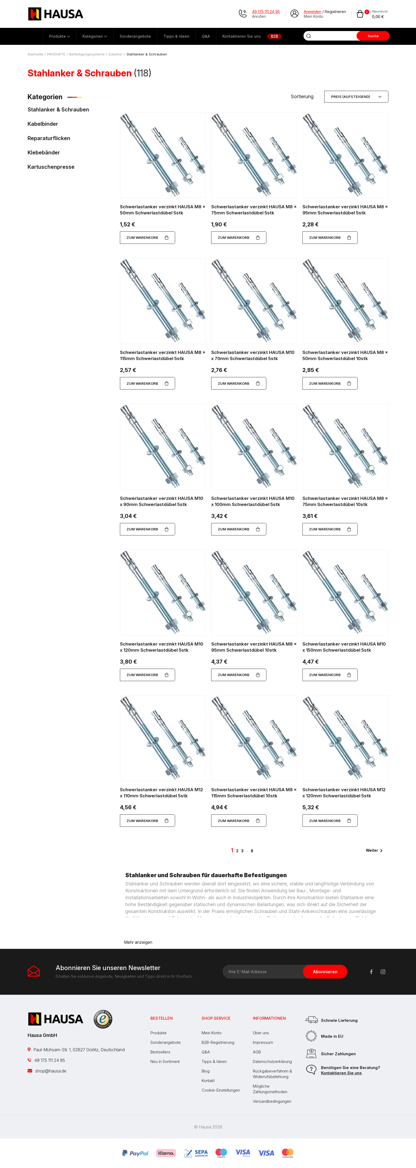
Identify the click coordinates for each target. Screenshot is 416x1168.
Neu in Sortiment (165, 1061)
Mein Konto (212, 1032)
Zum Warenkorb (147, 237)
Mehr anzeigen (138, 942)
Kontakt (208, 1080)
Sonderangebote (165, 1042)
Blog (206, 1071)
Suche (373, 36)
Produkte (158, 1032)
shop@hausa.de (47, 1071)
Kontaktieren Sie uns (341, 1072)
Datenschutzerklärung (272, 1061)
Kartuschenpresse (51, 167)
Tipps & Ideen (214, 1061)
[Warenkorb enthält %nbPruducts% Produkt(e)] (372, 14)
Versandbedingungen (272, 1101)
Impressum (263, 1042)
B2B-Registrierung (218, 1042)
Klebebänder (44, 153)
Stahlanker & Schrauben (58, 110)
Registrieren (335, 11)
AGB (257, 1051)
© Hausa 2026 (208, 1127)
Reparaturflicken (49, 138)
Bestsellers (160, 1051)
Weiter (375, 850)
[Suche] (333, 36)
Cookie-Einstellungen (221, 1090)
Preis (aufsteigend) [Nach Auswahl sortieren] (356, 96)
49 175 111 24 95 (46, 1060)
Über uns (261, 1032)
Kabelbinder (43, 124)
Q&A (206, 1051)
